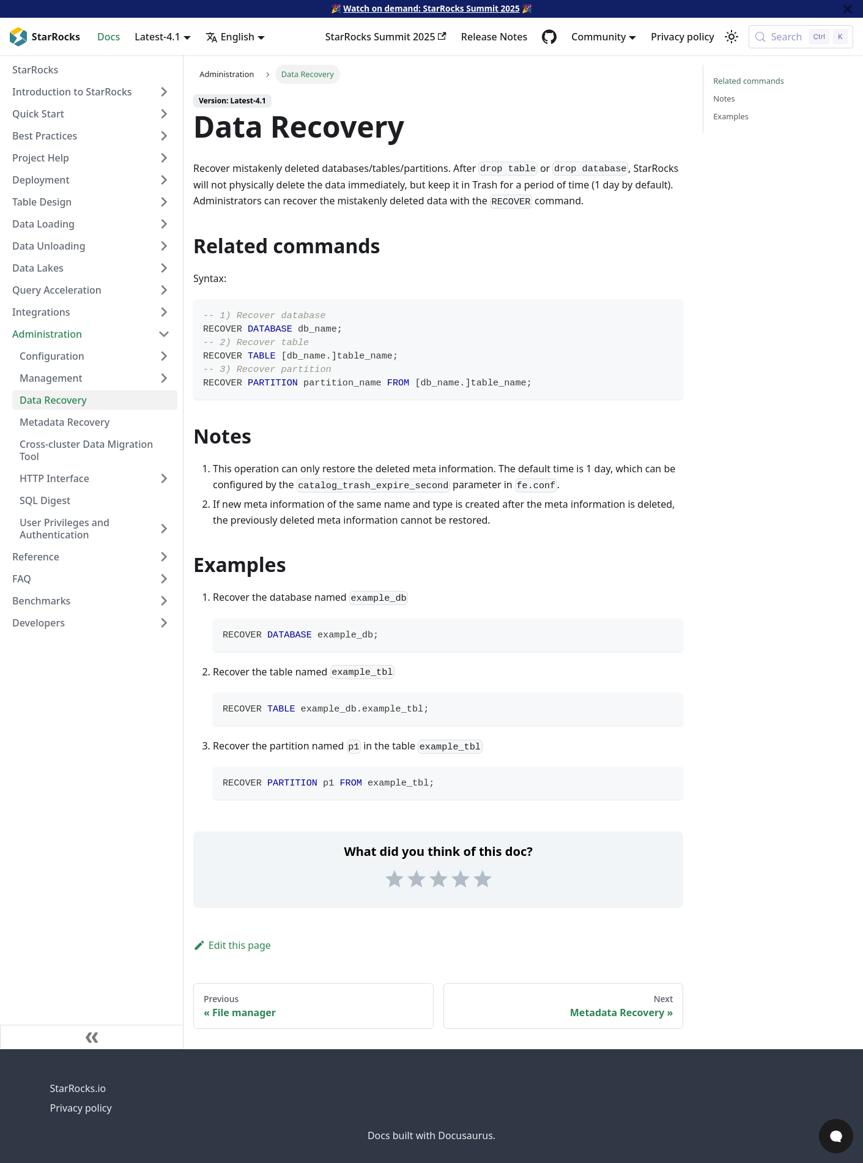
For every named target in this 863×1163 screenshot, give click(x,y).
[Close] (847, 9)
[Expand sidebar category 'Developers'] (163, 623)
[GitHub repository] (549, 36)
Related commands (748, 80)
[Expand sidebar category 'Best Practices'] (163, 136)
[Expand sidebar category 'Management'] (163, 378)
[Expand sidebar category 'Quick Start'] (163, 114)
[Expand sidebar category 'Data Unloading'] (163, 246)
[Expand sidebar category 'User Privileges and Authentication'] (163, 528)
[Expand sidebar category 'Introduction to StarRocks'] (163, 92)
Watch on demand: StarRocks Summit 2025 (431, 8)
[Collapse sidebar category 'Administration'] (163, 334)
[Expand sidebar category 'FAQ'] (163, 579)
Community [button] (598, 36)
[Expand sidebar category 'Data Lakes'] (163, 268)
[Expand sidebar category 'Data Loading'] (163, 224)
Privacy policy (682, 36)
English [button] (230, 36)
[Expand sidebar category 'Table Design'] (163, 202)
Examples (731, 116)
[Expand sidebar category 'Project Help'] (163, 158)
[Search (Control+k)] (801, 36)
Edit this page (232, 945)
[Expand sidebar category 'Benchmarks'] (163, 601)
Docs (108, 36)
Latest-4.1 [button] (157, 36)
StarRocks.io (78, 1088)
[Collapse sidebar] (91, 1037)
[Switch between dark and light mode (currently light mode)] (731, 36)
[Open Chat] (836, 1136)
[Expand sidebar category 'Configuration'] (163, 356)
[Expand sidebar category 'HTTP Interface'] (163, 478)
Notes (724, 98)
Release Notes (494, 36)
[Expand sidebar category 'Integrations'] (163, 312)
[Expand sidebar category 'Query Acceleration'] (163, 290)
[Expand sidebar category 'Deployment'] (163, 180)
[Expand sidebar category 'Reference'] (163, 557)
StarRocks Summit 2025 (385, 36)
